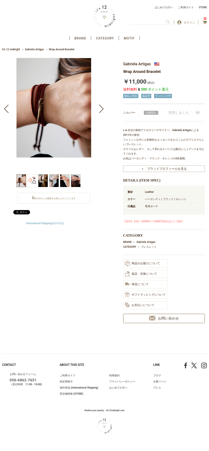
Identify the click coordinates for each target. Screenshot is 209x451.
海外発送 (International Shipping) (79, 387)
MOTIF (129, 38)
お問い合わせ (164, 318)
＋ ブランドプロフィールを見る (164, 168)
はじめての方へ (164, 7)
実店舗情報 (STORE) (71, 393)
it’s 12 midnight (11, 49)
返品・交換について (141, 274)
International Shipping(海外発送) (45, 223)
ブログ (157, 375)
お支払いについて (139, 305)
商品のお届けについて (142, 263)
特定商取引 (66, 381)
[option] (54, 116)
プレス (157, 387)
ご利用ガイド (186, 7)
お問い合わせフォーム (23, 374)
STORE (203, 7)
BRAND (80, 38)
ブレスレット (149, 246)
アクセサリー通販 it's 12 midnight (104, 16)
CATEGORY (105, 38)
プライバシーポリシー (122, 381)
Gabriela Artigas (34, 49)
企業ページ (159, 381)
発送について (137, 284)
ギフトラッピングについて (145, 294)
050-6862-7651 (23, 380)
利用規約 (114, 375)
